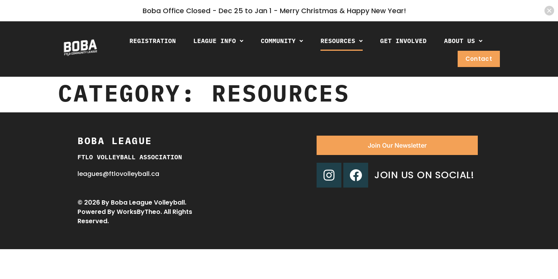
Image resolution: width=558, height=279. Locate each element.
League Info (218, 41)
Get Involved (403, 41)
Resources (341, 41)
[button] (218, 41)
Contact (478, 59)
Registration (152, 41)
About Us (463, 41)
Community (282, 41)
